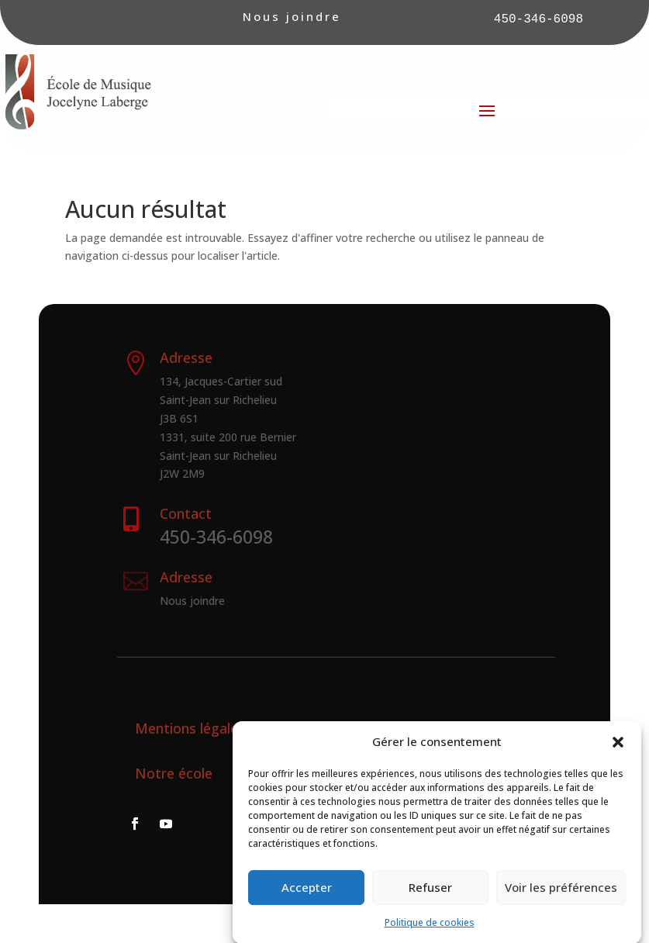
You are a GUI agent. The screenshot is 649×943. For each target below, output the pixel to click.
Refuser (430, 895)
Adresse (186, 577)
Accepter (306, 895)
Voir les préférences (561, 895)
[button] (618, 749)
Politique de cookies (430, 929)
